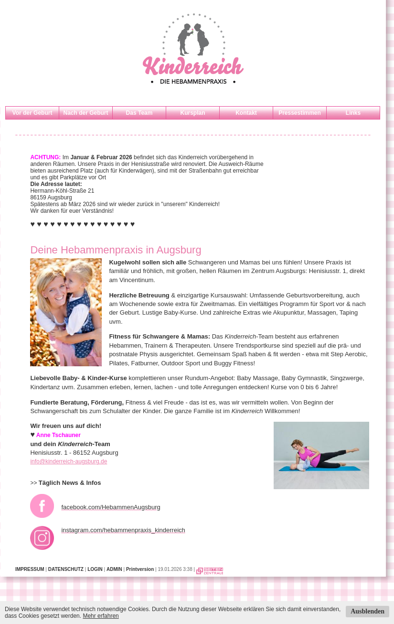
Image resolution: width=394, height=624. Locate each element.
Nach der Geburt (85, 112)
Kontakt (246, 112)
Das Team (139, 112)
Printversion (140, 569)
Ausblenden (367, 611)
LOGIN (95, 569)
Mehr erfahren (100, 616)
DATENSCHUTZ (66, 569)
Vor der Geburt (32, 112)
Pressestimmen (299, 112)
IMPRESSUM (29, 569)
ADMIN (114, 569)
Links (353, 112)
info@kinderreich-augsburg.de (68, 461)
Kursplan (192, 112)
